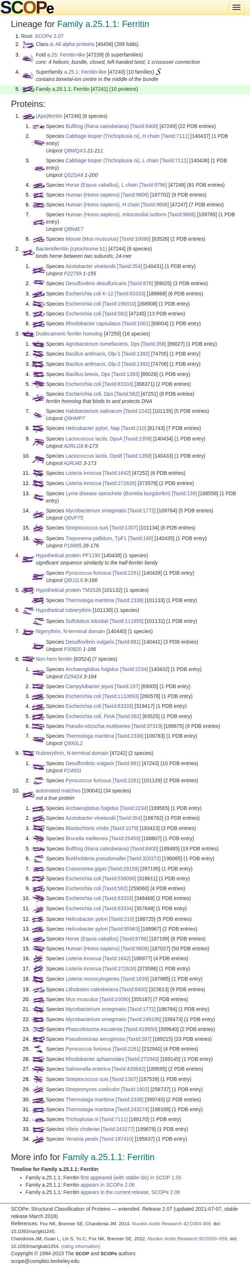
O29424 (73, 676)
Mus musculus (82, 999)
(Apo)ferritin (49, 116)
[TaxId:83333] (130, 293)
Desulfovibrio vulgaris (90, 642)
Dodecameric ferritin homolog (69, 334)
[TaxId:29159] (123, 869)
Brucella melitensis (87, 838)
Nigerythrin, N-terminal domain (70, 631)
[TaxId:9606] (135, 195)
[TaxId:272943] (142, 1059)
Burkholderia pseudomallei (96, 858)
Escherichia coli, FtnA (90, 716)
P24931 (72, 770)
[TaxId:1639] (135, 979)
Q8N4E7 (74, 229)
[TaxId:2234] (134, 669)
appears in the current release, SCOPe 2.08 (130, 1192)
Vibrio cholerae (83, 1129)
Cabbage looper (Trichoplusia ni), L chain (112, 160)
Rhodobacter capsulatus (93, 323)
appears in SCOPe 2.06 (108, 1185)
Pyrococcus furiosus (88, 573)
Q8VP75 (73, 518)
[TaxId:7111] (175, 136)
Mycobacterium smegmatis (96, 510)
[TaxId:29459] (124, 838)
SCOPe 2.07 (49, 36)
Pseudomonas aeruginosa (95, 1039)
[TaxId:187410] (116, 1139)
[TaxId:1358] (137, 439)
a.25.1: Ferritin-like (85, 72)
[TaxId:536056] (119, 878)
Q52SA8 (73, 175)
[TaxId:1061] (136, 323)
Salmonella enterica (88, 1069)
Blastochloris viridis (87, 828)
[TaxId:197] (127, 686)
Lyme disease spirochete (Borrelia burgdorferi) (118, 493)
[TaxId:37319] (147, 726)
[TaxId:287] (138, 1039)
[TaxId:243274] (132, 1109)
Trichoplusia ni (82, 1119)
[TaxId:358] (153, 344)
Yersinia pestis (82, 1139)
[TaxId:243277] (118, 1129)
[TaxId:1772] (141, 510)
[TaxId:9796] (153, 185)
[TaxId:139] (184, 493)
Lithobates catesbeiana (92, 989)
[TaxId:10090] (135, 239)
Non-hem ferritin (54, 659)
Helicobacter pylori (87, 919)
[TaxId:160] (140, 538)
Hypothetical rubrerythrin (64, 610)
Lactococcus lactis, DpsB (94, 456)
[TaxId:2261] (127, 573)
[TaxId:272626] (119, 483)
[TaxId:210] (133, 428)
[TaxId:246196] (144, 1019)
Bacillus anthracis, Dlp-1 (93, 354)
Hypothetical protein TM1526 (68, 590)
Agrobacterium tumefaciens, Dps (103, 344)
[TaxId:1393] (125, 374)
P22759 (72, 273)
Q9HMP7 (74, 418)
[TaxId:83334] (118, 908)
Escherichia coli (83, 304)
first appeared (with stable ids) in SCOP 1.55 (131, 1177)
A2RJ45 (73, 463)
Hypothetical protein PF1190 (68, 555)
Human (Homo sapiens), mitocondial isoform (116, 214)
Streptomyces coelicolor (93, 1089)
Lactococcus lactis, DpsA (94, 439)
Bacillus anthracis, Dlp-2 (93, 364)
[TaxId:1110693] (121, 696)
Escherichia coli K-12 (90, 293)
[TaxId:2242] (137, 411)
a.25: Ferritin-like (66, 55)
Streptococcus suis (87, 528)
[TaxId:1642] (117, 473)
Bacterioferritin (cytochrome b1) (71, 249)
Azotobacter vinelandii (91, 266)
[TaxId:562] (115, 314)
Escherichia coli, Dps (89, 394)
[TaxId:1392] (136, 354)
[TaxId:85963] (124, 929)
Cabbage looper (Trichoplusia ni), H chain (113, 136)
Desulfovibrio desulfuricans (96, 283)
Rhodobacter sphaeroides (95, 1059)
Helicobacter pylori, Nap (93, 428)
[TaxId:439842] (129, 1069)
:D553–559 (187, 1238)
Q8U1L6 (73, 580)
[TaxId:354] (129, 266)
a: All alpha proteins (72, 44)
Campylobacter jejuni (90, 686)
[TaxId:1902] (135, 1089)
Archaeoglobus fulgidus (92, 669)
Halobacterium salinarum (94, 411)
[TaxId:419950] (140, 1029)
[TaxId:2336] (129, 600)
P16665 (72, 545)
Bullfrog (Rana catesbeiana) (97, 126)
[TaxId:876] (140, 283)
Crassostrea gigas (86, 869)
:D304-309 (171, 1223)
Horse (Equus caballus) (92, 939)
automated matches (58, 791)
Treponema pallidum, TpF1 (96, 538)
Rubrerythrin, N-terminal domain (72, 753)
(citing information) (80, 1246)
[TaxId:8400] (144, 126)
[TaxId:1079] (124, 828)
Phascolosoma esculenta (94, 1029)
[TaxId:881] (128, 642)
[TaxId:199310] (119, 304)
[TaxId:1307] (124, 528)
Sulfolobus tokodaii (87, 621)
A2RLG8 (74, 446)
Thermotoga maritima (90, 600)
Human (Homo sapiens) (93, 195)
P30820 (72, 649)
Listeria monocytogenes (93, 979)
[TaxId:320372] (144, 858)
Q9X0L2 (73, 743)
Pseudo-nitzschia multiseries (98, 726)
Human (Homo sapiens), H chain (103, 205)
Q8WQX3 (75, 151)
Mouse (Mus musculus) (92, 239)
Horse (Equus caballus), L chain (102, 185)
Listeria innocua (83, 473)
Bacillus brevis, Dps (88, 374)
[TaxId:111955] (126, 621)
